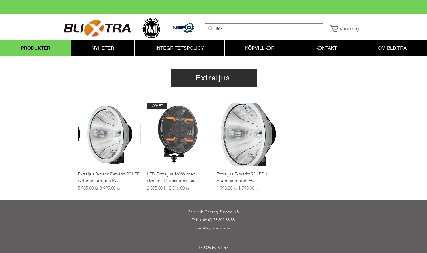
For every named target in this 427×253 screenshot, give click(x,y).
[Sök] (263, 29)
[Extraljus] (214, 78)
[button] (348, 28)
